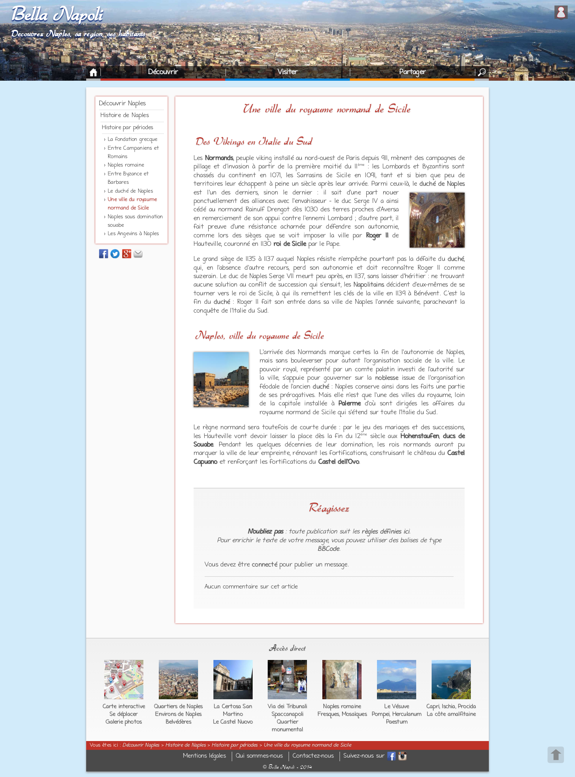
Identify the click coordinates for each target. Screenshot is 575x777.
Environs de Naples (178, 714)
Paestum (396, 722)
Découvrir (163, 72)
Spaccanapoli (287, 714)
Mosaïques (354, 714)
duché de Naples (442, 184)
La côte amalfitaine (451, 714)
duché (456, 259)
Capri (432, 706)
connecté (264, 565)
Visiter (287, 72)
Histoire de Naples (124, 115)
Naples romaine (126, 165)
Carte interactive (124, 706)
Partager (412, 72)
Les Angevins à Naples (133, 234)
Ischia (448, 706)
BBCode (328, 549)
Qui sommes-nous (259, 756)
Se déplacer (124, 714)
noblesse (386, 378)
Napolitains (369, 285)
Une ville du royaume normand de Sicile (307, 745)
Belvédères (178, 722)
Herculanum (407, 714)
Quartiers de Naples (178, 706)
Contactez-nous (313, 756)
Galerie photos (124, 722)
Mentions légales (204, 756)
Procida (467, 706)
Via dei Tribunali (287, 706)
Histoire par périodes (127, 128)
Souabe (203, 445)
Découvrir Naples (122, 104)
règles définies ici (385, 532)
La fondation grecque (132, 139)
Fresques (328, 714)
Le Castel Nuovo (233, 722)
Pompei (380, 714)
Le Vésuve (396, 706)
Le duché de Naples (130, 191)
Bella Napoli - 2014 (287, 767)
